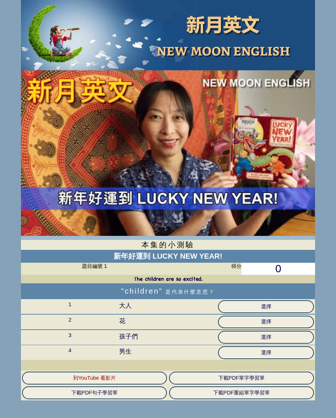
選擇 (266, 306)
